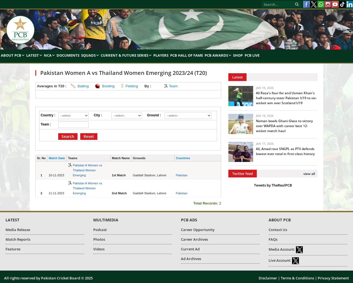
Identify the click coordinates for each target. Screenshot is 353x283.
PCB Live (252, 55)
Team (173, 86)
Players (161, 55)
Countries (183, 158)
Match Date (57, 158)
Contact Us (278, 229)
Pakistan (181, 175)
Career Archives (194, 239)
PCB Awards (216, 55)
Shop (238, 55)
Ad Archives (191, 258)
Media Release (18, 229)
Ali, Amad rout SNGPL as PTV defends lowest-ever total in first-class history (285, 151)
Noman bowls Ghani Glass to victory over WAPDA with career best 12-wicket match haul (284, 126)
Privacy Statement (333, 278)
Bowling (108, 86)
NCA (48, 55)
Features (13, 249)
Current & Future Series (124, 55)
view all (309, 173)
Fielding (131, 86)
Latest (32, 55)
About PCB (11, 55)
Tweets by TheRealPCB (273, 185)
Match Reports (18, 239)
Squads (88, 55)
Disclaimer (268, 278)
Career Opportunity (198, 229)
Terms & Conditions (297, 278)
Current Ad (190, 249)
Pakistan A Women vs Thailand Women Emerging (87, 170)
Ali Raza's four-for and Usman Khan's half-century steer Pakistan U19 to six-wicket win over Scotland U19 (286, 98)
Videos (99, 249)
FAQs (273, 239)
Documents (68, 55)
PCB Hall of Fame (186, 55)
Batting (83, 86)
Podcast (100, 229)
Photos (99, 239)
